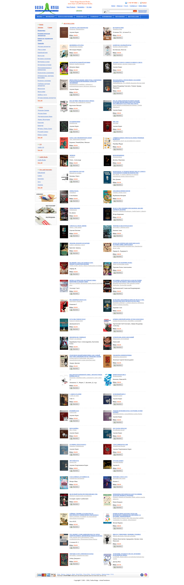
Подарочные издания (44, 65)
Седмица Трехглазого (77, 444)
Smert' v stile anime (75, 227)
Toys (39, 182)
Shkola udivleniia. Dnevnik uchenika (124, 536)
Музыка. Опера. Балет (45, 128)
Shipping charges (106, 574)
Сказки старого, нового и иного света (127, 62)
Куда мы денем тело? (77, 319)
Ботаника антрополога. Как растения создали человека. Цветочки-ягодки (127, 281)
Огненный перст (119, 394)
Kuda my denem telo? (76, 321)
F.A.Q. (126, 6)
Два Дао (116, 121)
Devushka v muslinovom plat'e (78, 555)
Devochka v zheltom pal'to (121, 227)
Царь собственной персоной (80, 137)
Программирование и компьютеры (45, 68)
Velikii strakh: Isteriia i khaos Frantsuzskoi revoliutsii (85, 265)
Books (39, 16)
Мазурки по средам (76, 171)
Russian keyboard (142, 10)
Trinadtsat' (72, 192)
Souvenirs (41, 179)
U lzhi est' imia (74, 395)
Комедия (40, 125)
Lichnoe (72, 157)
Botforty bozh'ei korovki (76, 64)
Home (113, 6)
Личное (72, 155)
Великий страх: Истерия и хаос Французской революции (81, 263)
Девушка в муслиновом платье (81, 553)
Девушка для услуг (120, 476)
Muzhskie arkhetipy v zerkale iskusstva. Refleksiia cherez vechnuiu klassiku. (128, 303)
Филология (41, 88)
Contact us (133, 6)
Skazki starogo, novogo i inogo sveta (124, 64)
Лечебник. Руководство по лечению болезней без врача (127, 554)
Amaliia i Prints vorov (119, 192)
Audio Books (42, 160)
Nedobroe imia (117, 29)
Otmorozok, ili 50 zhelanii (121, 339)
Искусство (41, 55)
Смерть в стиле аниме (77, 225)
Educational (41, 172)
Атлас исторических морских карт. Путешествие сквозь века (126, 243)
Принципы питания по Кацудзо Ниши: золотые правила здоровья (127, 494)
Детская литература (44, 46)
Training (40, 185)
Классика (41, 122)
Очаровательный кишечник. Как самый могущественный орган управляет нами (85, 355)
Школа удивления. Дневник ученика (127, 534)
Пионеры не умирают (77, 337)
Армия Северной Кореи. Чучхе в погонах (128, 319)
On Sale (89, 7)
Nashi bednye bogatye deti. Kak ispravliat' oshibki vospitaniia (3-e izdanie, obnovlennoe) (128, 519)
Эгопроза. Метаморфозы (78, 27)
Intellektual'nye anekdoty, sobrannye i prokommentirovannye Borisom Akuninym (82, 85)
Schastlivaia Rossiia (119, 446)
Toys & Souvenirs (65, 16)
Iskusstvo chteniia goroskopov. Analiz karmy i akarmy (129, 211)
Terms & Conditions (96, 574)
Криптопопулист (119, 374)
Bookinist (50, 16)
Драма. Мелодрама (44, 119)
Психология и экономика (46, 72)
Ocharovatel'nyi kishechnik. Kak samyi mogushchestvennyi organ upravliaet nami (82, 359)
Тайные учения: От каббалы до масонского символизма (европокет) (84, 514)
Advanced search (142, 11)
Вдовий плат (74, 410)
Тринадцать (74, 191)
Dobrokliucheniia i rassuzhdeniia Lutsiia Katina (127, 414)
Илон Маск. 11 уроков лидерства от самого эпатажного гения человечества (129, 172)
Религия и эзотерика (44, 80)
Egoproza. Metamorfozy (76, 29)
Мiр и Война (73, 428)
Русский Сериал (43, 131)
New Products (71, 7)
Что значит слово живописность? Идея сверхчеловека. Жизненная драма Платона (85, 535)
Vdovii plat (72, 412)
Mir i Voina (72, 430)
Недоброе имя (118, 27)
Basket (144, 3)
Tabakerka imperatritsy (120, 357)
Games (40, 175)
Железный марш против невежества (83, 494)
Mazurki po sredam (75, 173)
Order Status (143, 6)
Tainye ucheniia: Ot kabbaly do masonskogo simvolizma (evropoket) (83, 517)
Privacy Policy (86, 574)
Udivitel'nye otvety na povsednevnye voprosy (127, 141)
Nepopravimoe (117, 157)
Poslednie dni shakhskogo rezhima (80, 102)
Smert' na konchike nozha (121, 264)
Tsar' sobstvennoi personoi (77, 139)
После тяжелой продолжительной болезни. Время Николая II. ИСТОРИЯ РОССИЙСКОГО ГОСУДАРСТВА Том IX (126, 102)
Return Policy (79, 574)
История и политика (44, 58)
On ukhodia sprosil (119, 430)
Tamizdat (94, 16)
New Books (120, 16)
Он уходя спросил (120, 428)
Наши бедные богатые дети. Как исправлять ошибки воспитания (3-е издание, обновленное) (127, 515)
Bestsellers (80, 7)
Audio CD (41, 147)
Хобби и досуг (42, 94)
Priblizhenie (73, 210)
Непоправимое (118, 155)
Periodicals (81, 16)
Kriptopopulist (117, 376)
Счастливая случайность (79, 476)
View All (40, 100)
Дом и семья (42, 49)
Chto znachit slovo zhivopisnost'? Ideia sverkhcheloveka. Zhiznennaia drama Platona (83, 538)
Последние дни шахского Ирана (81, 100)
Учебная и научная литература (44, 84)
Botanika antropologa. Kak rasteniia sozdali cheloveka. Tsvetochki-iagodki (126, 284)
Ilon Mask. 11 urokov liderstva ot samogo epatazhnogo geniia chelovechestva (125, 175)
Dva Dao (115, 123)
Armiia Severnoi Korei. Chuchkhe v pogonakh (127, 321)
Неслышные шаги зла (77, 299)
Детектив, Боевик (43, 110)
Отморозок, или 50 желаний (123, 337)
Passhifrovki (73, 123)
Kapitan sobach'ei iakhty (120, 47)
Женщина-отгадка (76, 45)
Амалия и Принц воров (121, 191)
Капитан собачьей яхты (122, 45)
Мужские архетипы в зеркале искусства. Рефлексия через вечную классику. (128, 300)
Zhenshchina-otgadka (76, 47)
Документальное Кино (45, 116)
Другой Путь (74, 460)
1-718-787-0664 (132, 3)
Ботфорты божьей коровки (79, 62)
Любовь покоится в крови (79, 243)
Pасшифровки (74, 121)
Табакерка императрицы (122, 355)
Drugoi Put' (73, 462)
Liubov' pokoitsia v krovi (77, 245)
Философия (41, 91)
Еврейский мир (43, 52)
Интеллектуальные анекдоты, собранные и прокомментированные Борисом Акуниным (85, 81)
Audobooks (107, 16)
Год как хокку (118, 460)
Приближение (74, 208)
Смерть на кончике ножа (122, 262)
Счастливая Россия (120, 444)
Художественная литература (47, 98)
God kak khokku (118, 462)
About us (119, 6)
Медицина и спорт (44, 61)
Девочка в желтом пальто (123, 225)
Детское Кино (42, 113)
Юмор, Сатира (42, 135)
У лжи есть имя (75, 394)
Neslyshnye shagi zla (75, 301)
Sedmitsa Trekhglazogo (76, 446)
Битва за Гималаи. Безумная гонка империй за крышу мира (82, 281)
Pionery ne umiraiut (75, 339)
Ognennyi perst (117, 395)
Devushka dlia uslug (119, 478)
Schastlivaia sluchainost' (76, 478)
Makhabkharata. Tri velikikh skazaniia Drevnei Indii (129, 83)
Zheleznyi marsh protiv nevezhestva (80, 496)
